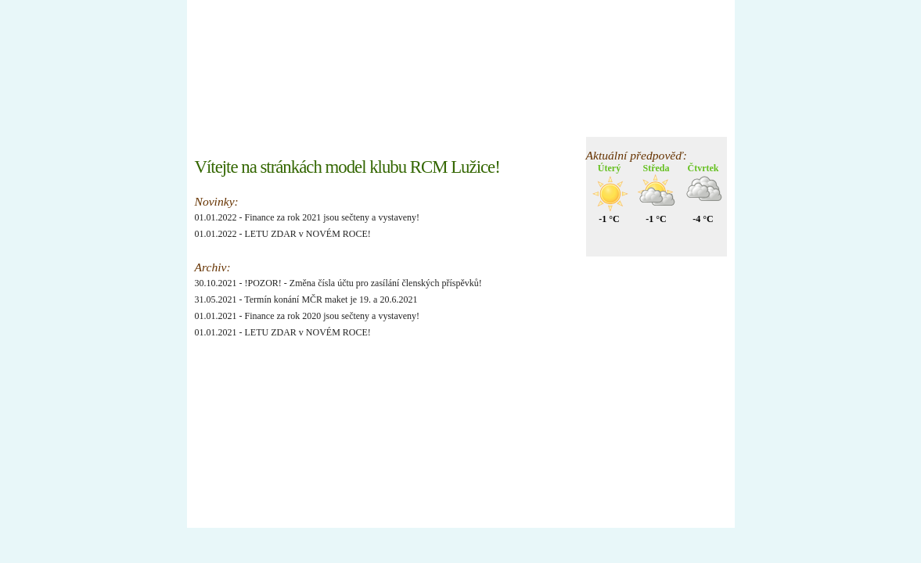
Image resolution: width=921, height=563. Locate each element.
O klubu (499, 122)
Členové (391, 122)
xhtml (214, 498)
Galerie (445, 122)
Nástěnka (269, 122)
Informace (331, 122)
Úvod (217, 122)
